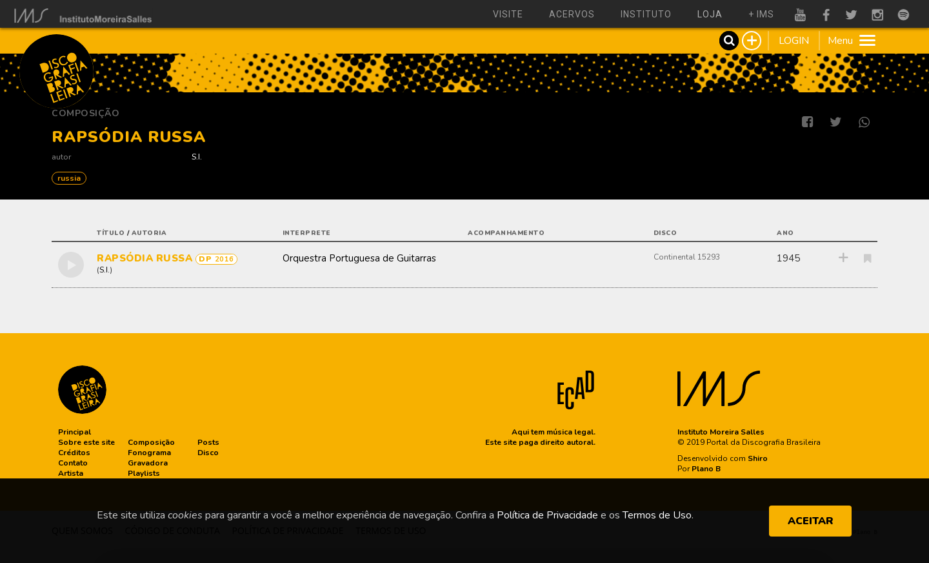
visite (508, 14)
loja (710, 14)
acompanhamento (506, 233)
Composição (85, 113)
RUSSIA (69, 178)
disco (665, 233)
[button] (74, 432)
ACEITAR (811, 521)
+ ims (761, 14)
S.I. (197, 156)
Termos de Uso (657, 515)
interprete (307, 233)
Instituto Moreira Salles (720, 432)
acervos (572, 14)
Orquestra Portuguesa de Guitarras (359, 258)
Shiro (758, 458)
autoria (149, 233)
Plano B (706, 469)
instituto (646, 14)
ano (785, 233)
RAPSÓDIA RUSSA (146, 258)
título (111, 233)
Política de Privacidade (547, 515)
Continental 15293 (687, 257)
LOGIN (794, 41)
